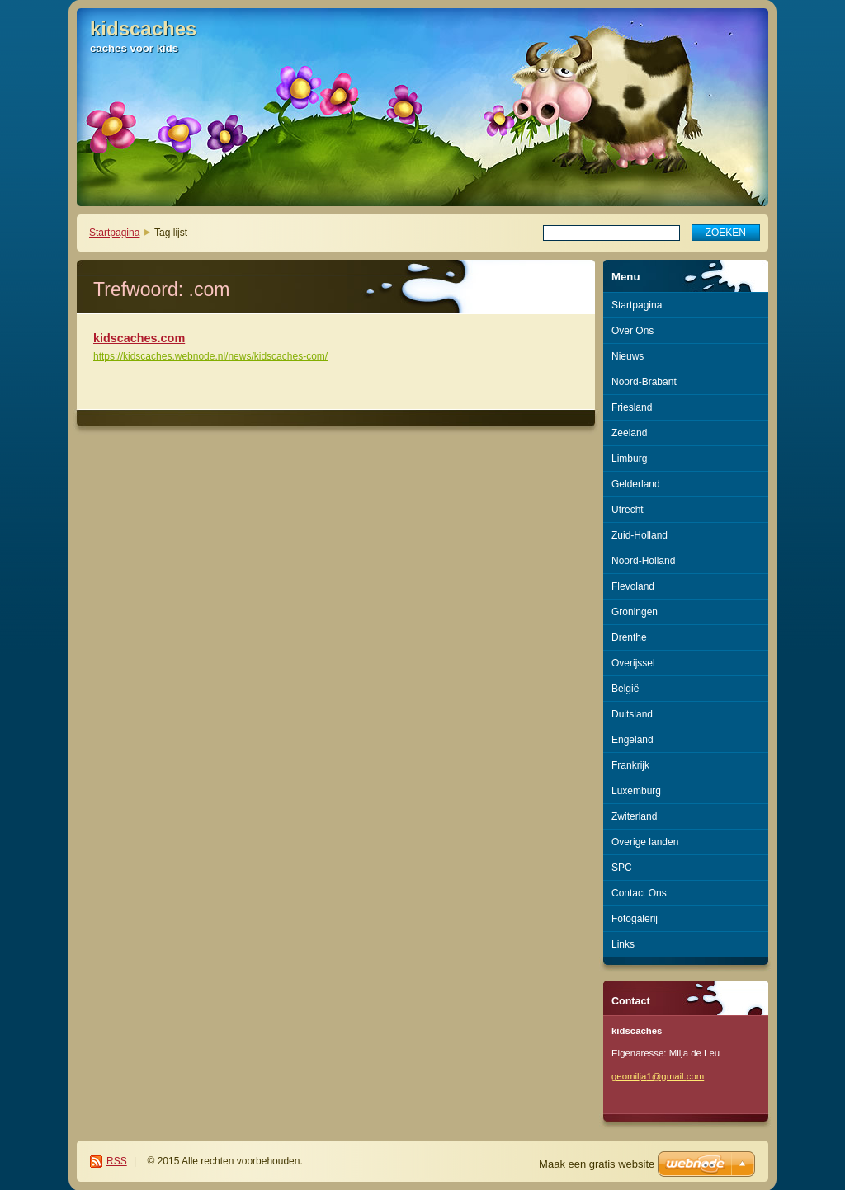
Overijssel (633, 663)
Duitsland (632, 714)
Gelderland (635, 484)
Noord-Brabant (644, 382)
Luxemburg (636, 791)
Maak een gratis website (596, 1164)
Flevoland (632, 586)
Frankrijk (630, 765)
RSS (116, 1161)
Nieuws (627, 356)
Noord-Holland (643, 561)
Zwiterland (634, 816)
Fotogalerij (634, 918)
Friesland (631, 407)
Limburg (629, 458)
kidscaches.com (139, 338)
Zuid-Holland (639, 535)
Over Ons (632, 330)
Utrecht (627, 509)
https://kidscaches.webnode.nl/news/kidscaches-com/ (210, 356)
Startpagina (114, 232)
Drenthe (629, 637)
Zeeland (629, 433)
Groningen (634, 612)
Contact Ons (639, 893)
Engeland (632, 740)
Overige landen (644, 842)
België (625, 688)
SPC (621, 867)
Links (623, 944)
